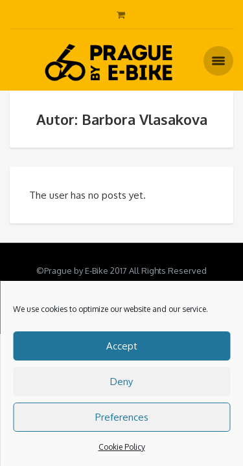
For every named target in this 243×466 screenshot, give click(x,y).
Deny (121, 381)
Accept (121, 346)
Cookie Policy (121, 447)
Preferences (121, 417)
